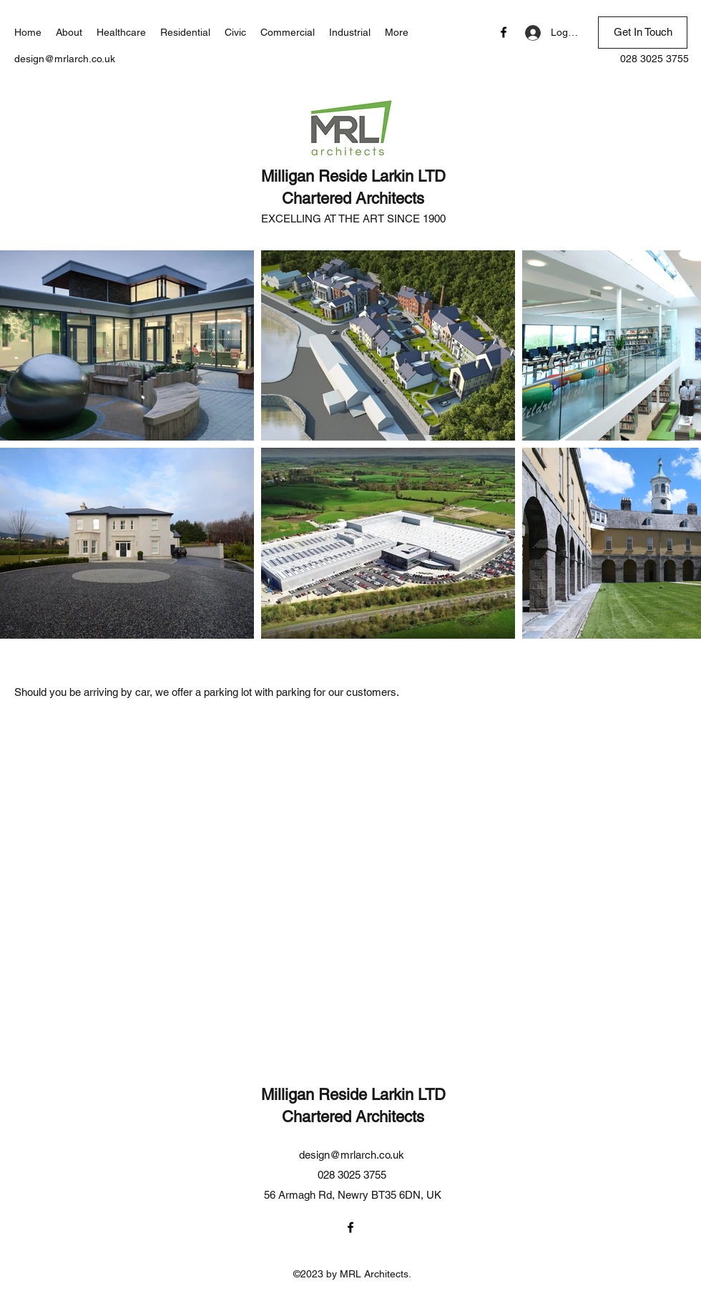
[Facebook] (503, 32)
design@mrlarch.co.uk (64, 58)
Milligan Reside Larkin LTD (353, 176)
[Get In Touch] (642, 32)
